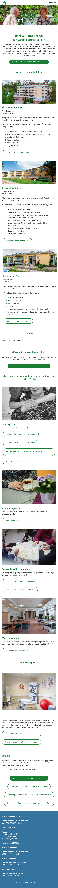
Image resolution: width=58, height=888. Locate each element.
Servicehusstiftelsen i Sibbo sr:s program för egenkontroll (24, 452)
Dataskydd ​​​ (6, 832)
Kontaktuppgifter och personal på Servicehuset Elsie (29, 803)
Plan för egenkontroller (15, 461)
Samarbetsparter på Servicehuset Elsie (21, 742)
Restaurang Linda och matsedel (19, 520)
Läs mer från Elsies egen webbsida (20, 443)
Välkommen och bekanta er (17, 152)
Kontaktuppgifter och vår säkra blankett (29, 778)
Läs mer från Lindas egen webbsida (20, 434)
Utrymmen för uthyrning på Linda (19, 650)
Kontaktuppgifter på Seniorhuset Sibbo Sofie (29, 786)
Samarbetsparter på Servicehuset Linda (21, 734)
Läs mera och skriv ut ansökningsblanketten (29, 366)
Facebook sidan (8, 827)
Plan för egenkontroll (10, 834)
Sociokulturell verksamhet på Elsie (20, 590)
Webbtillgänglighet (9, 839)
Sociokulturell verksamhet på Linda (20, 581)
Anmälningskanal (9, 836)
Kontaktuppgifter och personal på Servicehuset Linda (29, 795)
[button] (54, 2)
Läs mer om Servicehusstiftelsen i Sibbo (29, 62)
